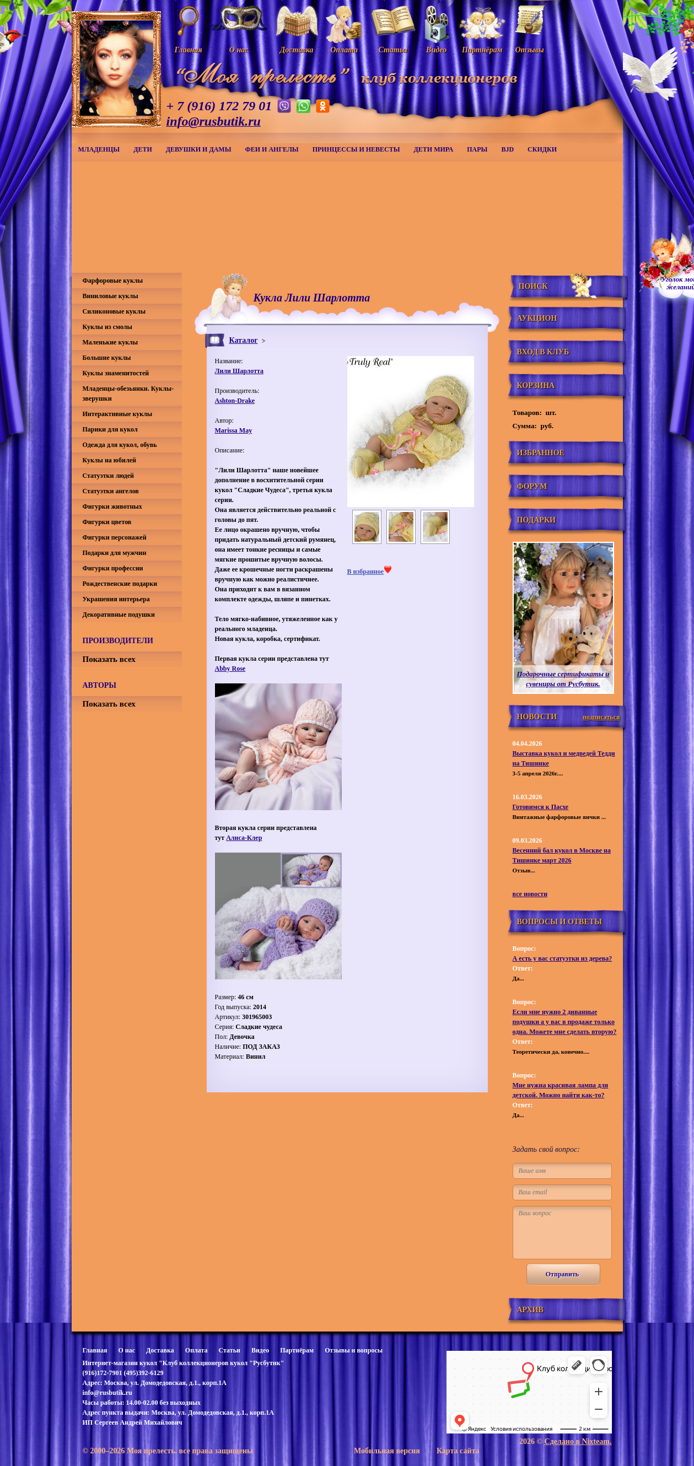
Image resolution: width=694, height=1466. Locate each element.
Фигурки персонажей (115, 537)
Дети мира (434, 149)
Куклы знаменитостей (116, 373)
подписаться (601, 717)
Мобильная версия (387, 1451)
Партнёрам (297, 1350)
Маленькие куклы (110, 342)
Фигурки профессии (113, 568)
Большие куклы (107, 358)
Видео (260, 1350)
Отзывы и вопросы (354, 1350)
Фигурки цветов (107, 522)
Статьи (229, 1350)
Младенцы (99, 149)
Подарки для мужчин (115, 553)
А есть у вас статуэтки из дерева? (562, 958)
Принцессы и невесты (356, 149)
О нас (126, 1350)
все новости (530, 894)
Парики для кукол (110, 429)
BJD (507, 149)
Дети (142, 149)
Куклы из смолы (107, 327)
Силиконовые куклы (114, 311)
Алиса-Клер (244, 838)
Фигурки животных (112, 506)
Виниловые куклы (110, 296)
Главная (95, 1350)
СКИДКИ (542, 149)
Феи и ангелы (271, 149)
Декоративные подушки (119, 614)
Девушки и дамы (199, 149)
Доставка (160, 1350)
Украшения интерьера (116, 599)
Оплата (196, 1350)
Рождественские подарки (120, 584)
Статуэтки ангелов (111, 491)
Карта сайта (458, 1451)
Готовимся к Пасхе (541, 807)
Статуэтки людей (108, 475)
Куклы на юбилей (109, 460)
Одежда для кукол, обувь (120, 445)
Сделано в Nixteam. (578, 1441)
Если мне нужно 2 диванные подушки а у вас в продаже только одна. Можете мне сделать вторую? (565, 1022)
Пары (477, 149)
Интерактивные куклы (118, 414)
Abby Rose (230, 668)
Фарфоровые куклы (113, 280)
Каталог (243, 340)
